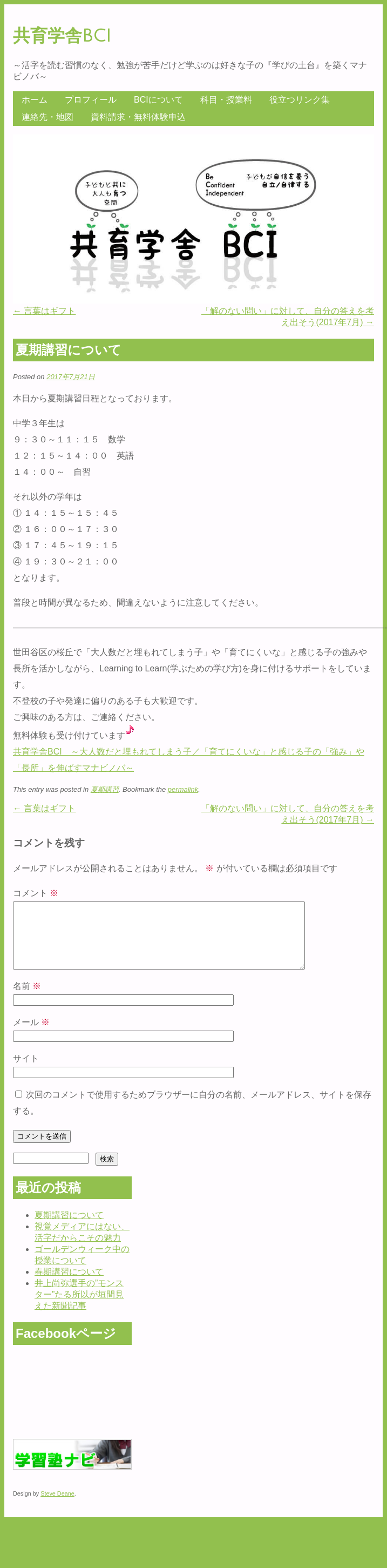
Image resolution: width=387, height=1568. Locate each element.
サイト (26, 1071)
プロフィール (91, 99)
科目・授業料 (226, 99)
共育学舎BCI (62, 35)
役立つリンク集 (299, 99)
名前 (27, 999)
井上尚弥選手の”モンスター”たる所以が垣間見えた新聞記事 (79, 1307)
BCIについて (158, 99)
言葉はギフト (44, 310)
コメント (35, 893)
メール (31, 1035)
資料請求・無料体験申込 (138, 117)
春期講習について (69, 1284)
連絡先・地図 (47, 117)
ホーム (34, 99)
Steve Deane (57, 1506)
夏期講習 (105, 789)
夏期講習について (69, 1228)
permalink (183, 789)
